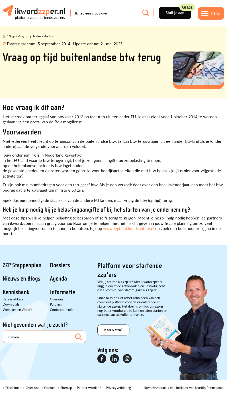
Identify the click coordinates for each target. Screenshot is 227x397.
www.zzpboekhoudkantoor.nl (128, 228)
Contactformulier (62, 309)
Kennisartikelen (14, 299)
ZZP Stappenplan (22, 265)
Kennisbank (16, 292)
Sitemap (66, 387)
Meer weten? (113, 330)
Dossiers (60, 265)
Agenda (58, 278)
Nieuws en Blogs (21, 278)
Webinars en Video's (18, 309)
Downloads (11, 304)
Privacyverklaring (118, 387)
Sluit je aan (178, 11)
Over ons (56, 299)
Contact (49, 387)
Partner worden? (89, 387)
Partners (56, 304)
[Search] (111, 13)
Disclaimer (13, 387)
